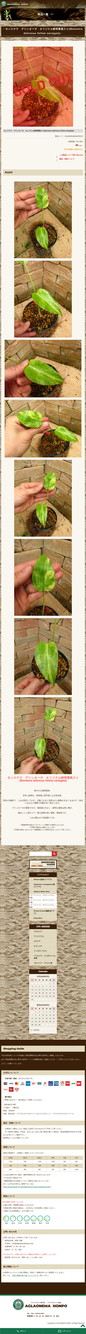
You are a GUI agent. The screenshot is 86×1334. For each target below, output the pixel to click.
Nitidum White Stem (42, 892)
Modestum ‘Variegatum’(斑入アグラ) (44, 885)
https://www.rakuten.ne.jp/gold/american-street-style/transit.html (27, 1187)
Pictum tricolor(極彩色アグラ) (44, 912)
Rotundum (38, 918)
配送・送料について (65, 159)
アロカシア (38, 931)
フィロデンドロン (40, 951)
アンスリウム (39, 936)
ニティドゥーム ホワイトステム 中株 (42, 896)
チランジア (38, 946)
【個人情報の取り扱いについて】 (24, 1275)
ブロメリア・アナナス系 (43, 963)
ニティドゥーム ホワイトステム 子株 (42, 901)
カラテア (37, 941)
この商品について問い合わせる (69, 155)
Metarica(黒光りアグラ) (43, 879)
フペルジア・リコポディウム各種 (45, 957)
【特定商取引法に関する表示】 (36, 1055)
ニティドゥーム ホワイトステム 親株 (42, 906)
